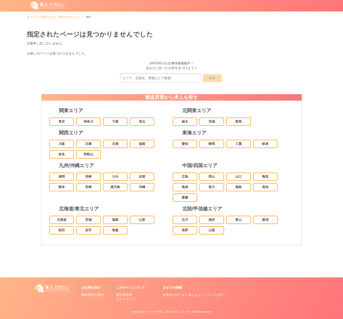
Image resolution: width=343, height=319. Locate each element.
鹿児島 (115, 187)
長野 (185, 230)
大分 (115, 176)
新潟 (265, 220)
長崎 (88, 176)
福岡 (61, 176)
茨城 (211, 121)
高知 (265, 187)
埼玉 (142, 121)
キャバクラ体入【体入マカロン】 (165, 311)
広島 (185, 176)
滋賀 (142, 144)
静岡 (211, 144)
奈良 (61, 154)
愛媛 (185, 197)
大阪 (61, 144)
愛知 (185, 144)
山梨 (211, 230)
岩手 (88, 230)
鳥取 (265, 176)
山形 (142, 220)
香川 (211, 187)
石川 (185, 220)
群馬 (238, 121)
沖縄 (142, 187)
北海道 (61, 220)
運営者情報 (124, 295)
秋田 (61, 230)
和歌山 (88, 154)
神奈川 (88, 121)
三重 (238, 144)
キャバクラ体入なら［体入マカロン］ (54, 17)
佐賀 (142, 176)
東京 (61, 121)
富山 (238, 220)
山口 (238, 176)
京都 (115, 144)
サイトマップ (125, 299)
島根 (185, 187)
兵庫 (88, 144)
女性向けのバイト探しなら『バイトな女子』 (195, 295)
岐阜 (265, 144)
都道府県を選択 (92, 295)
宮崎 (88, 187)
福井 (211, 220)
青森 (115, 230)
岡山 (211, 176)
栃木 (185, 121)
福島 (115, 220)
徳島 (238, 187)
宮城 (88, 220)
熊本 (61, 187)
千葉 (115, 121)
